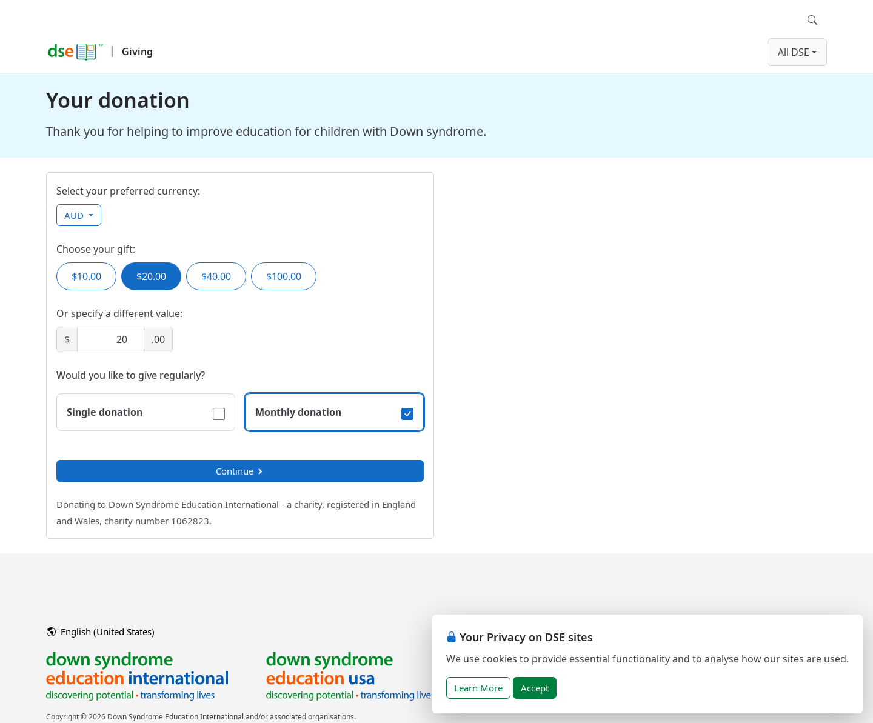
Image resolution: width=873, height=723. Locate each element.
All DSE (793, 52)
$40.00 (216, 276)
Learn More (478, 688)
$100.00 (283, 276)
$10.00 (86, 276)
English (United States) (101, 631)
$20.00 (151, 276)
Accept (535, 688)
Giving (137, 51)
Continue (240, 471)
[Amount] (110, 339)
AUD (75, 215)
